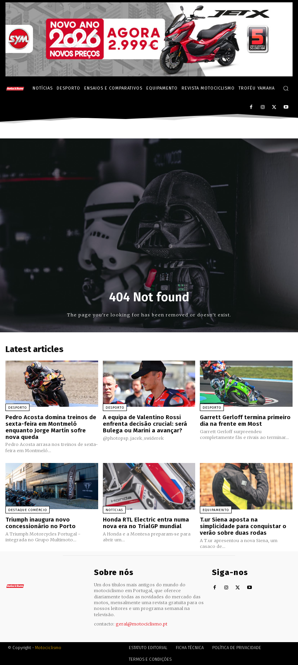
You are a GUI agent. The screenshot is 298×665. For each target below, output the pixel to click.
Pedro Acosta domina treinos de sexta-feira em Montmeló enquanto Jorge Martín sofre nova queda (50, 427)
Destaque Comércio (27, 510)
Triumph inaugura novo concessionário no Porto (40, 523)
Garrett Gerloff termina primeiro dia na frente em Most (245, 420)
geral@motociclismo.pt (141, 623)
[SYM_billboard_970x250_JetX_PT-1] (149, 74)
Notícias (114, 510)
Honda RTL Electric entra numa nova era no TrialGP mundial (146, 523)
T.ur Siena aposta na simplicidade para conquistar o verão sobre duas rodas (243, 526)
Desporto (17, 407)
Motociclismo (48, 647)
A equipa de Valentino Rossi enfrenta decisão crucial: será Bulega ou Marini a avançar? (145, 424)
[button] (285, 88)
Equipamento (216, 510)
